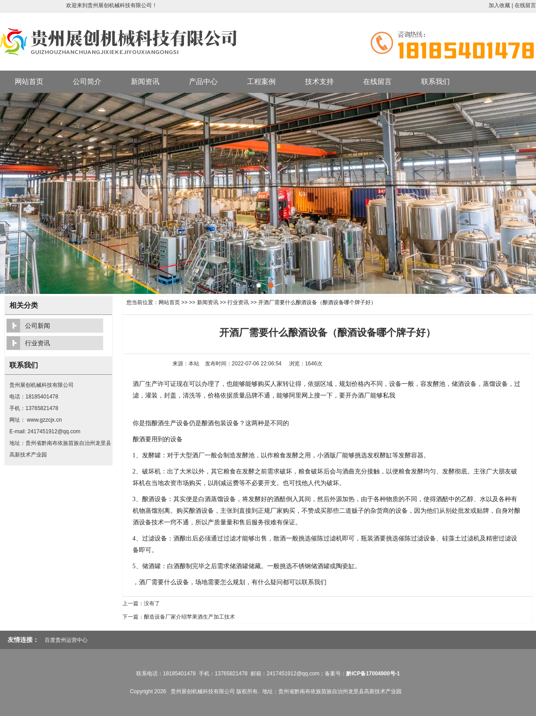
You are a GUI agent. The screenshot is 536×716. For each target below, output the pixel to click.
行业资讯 (238, 302)
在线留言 (525, 5)
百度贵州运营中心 (66, 640)
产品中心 (203, 81)
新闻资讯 (145, 81)
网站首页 (29, 81)
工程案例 (261, 81)
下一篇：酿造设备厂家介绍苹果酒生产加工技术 (178, 617)
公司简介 (87, 81)
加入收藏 (499, 5)
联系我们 (435, 81)
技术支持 (319, 81)
